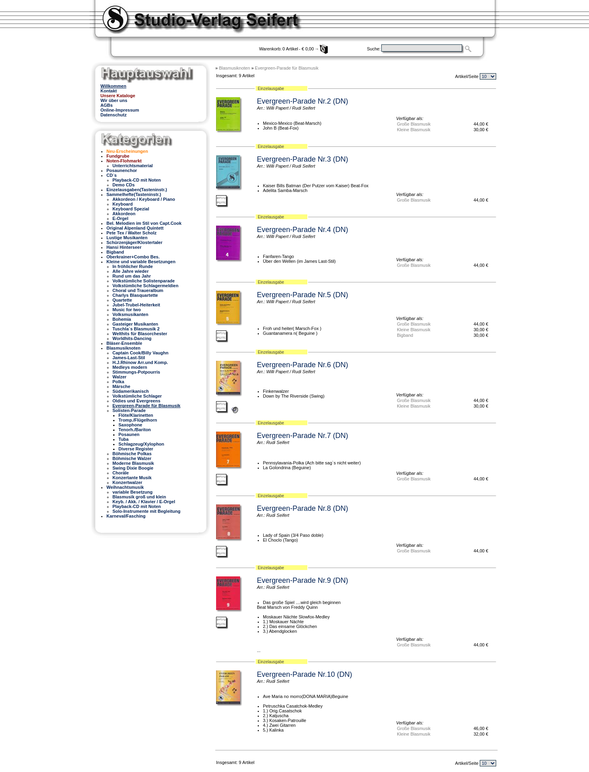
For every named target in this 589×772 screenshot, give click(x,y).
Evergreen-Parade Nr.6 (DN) (302, 365)
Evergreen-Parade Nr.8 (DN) (302, 508)
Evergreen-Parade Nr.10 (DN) (304, 674)
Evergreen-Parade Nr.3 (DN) (302, 159)
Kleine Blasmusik (414, 129)
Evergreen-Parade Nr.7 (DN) (302, 436)
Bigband (405, 335)
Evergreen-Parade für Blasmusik (287, 68)
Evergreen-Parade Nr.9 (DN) (302, 580)
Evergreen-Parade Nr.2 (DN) (302, 101)
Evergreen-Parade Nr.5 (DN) (302, 295)
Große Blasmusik (414, 124)
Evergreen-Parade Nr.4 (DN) (302, 230)
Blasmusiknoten (234, 68)
